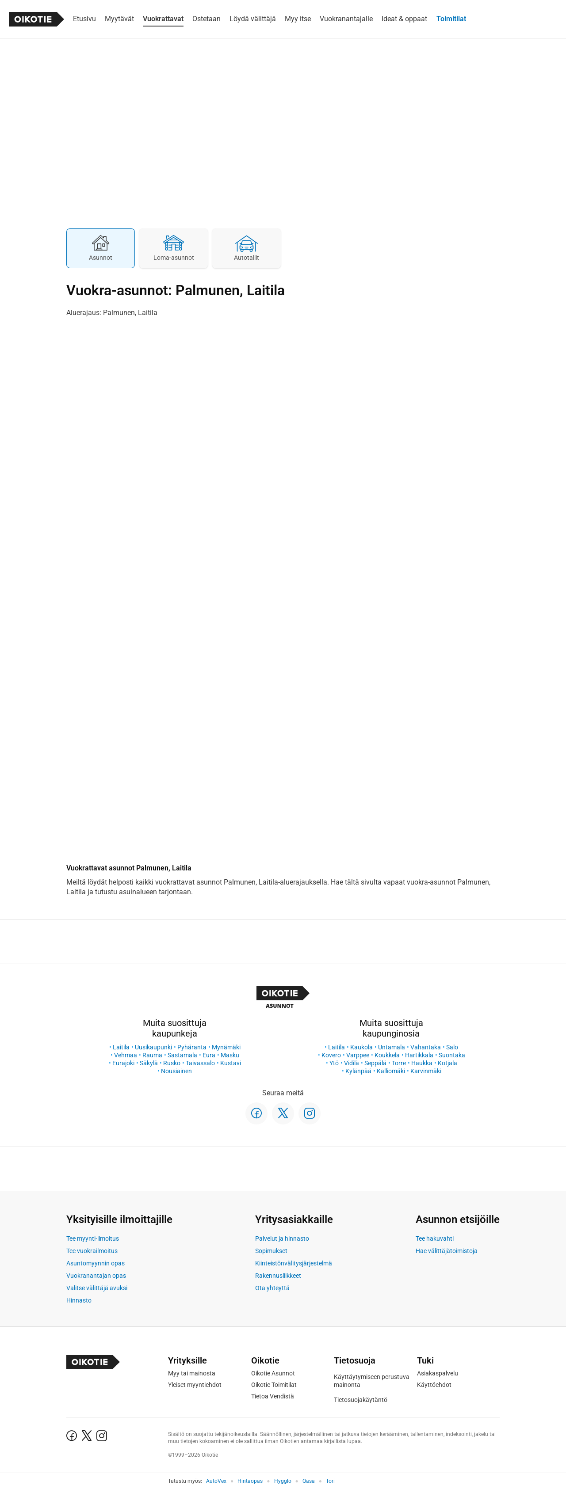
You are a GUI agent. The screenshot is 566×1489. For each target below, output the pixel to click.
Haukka (421, 1063)
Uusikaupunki (153, 1047)
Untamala (391, 1047)
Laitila (121, 1047)
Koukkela (387, 1055)
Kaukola (361, 1047)
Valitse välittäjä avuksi (96, 1287)
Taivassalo (200, 1063)
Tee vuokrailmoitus (92, 1250)
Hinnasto (79, 1300)
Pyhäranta (192, 1047)
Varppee (357, 1055)
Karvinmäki (425, 1071)
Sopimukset (271, 1250)
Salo (452, 1047)
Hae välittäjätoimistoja (447, 1250)
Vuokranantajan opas (96, 1275)
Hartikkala (419, 1055)
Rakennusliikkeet (278, 1275)
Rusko (171, 1063)
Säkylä (149, 1063)
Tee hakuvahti (435, 1238)
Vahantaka (425, 1047)
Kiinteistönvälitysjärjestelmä (293, 1263)
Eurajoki (123, 1063)
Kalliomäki (391, 1071)
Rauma (152, 1055)
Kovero (331, 1055)
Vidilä (351, 1063)
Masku (230, 1055)
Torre (399, 1063)
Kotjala (447, 1063)
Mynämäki (226, 1047)
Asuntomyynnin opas (95, 1263)
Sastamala (182, 1055)
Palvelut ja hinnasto (282, 1238)
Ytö (334, 1063)
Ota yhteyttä (272, 1287)
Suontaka (452, 1055)
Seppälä (375, 1063)
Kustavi (230, 1063)
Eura (209, 1055)
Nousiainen (176, 1071)
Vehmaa (125, 1055)
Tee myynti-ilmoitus (92, 1238)
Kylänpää (358, 1071)
